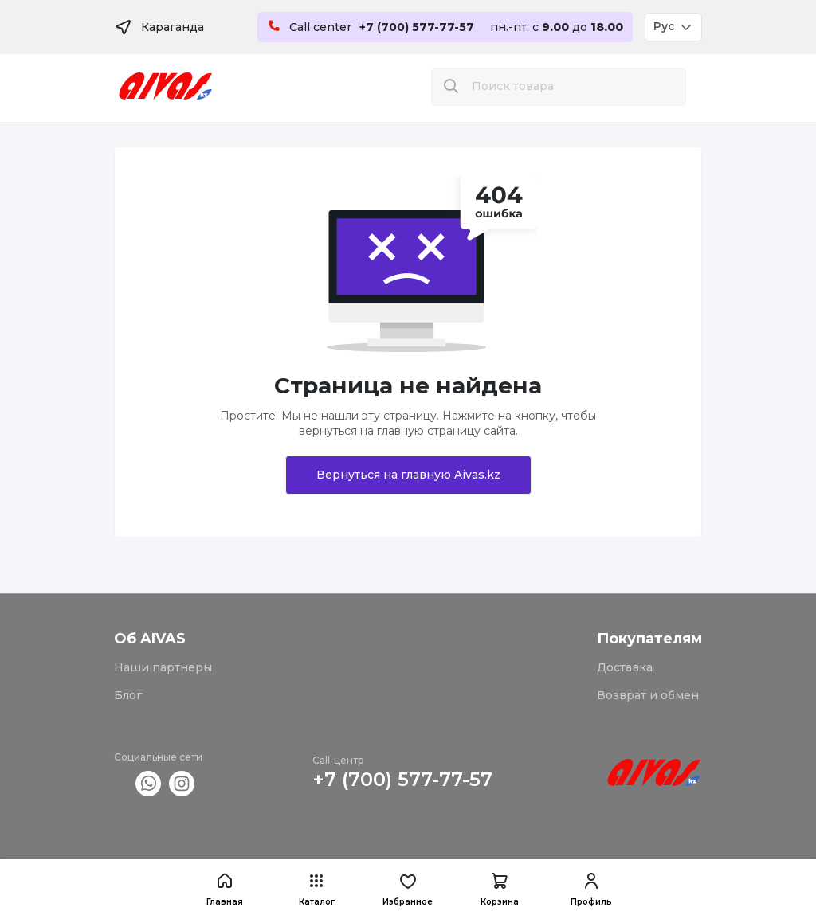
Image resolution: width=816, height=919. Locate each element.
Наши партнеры (163, 667)
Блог (128, 695)
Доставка (625, 667)
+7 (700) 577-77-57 (402, 779)
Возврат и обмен (648, 695)
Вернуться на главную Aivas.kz (408, 474)
